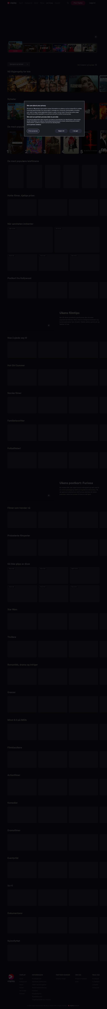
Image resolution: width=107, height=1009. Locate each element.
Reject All (61, 131)
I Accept (75, 131)
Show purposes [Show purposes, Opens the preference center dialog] (33, 131)
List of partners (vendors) (34, 124)
